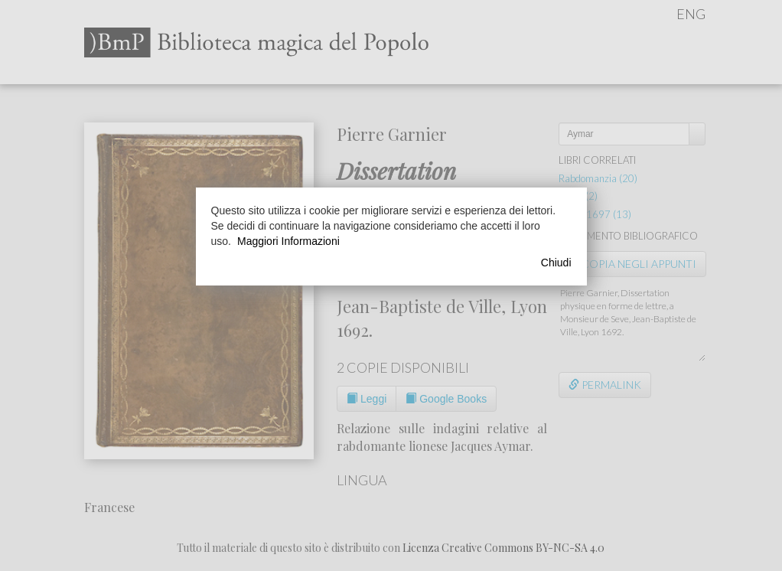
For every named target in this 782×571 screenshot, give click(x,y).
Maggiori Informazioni (288, 241)
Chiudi (556, 262)
